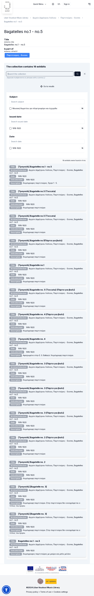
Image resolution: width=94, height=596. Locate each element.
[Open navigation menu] (89, 4)
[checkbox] (10, 108)
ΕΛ (59, 4)
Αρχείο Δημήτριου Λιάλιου (44, 18)
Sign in (67, 4)
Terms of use (46, 592)
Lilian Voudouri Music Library (16, 18)
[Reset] (85, 74)
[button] (6, 589)
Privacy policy (32, 592)
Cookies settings (61, 592)
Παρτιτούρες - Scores (70, 18)
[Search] (77, 74)
